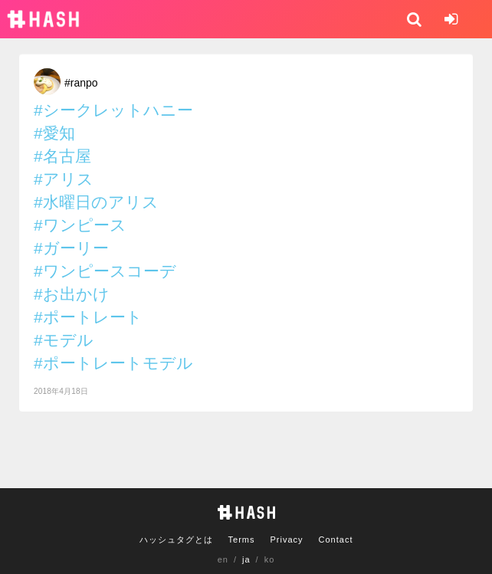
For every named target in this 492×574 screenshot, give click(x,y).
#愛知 (54, 133)
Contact (336, 539)
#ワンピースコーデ (105, 271)
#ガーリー (71, 248)
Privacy (286, 539)
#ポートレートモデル (113, 363)
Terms (241, 539)
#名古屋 (62, 156)
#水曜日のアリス (96, 202)
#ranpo (81, 83)
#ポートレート (88, 317)
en (223, 559)
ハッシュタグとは (176, 539)
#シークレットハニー (113, 110)
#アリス (63, 179)
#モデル (63, 340)
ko (269, 559)
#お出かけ (72, 294)
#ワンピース (80, 225)
